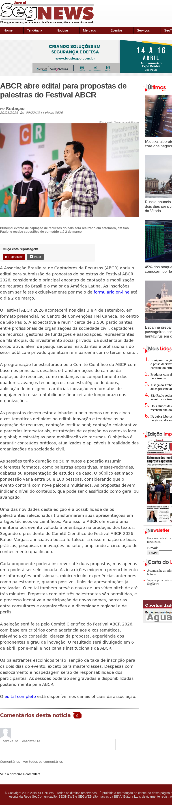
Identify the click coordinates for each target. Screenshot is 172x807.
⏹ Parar (35, 256)
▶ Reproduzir (14, 256)
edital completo (20, 696)
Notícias (62, 30)
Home (8, 30)
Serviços (143, 30)
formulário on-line (111, 292)
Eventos (116, 30)
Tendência (34, 30)
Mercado (89, 30)
